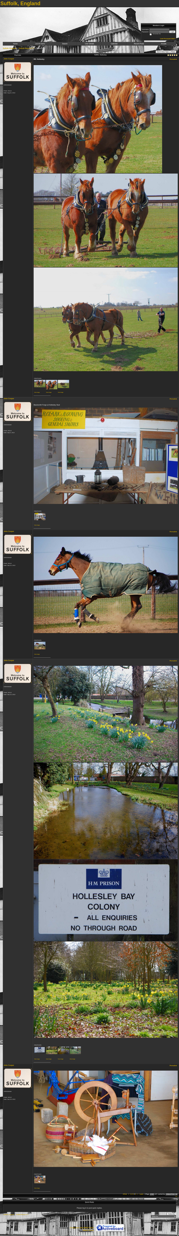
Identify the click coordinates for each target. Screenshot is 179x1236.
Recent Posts (139, 44)
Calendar (114, 44)
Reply (173, 52)
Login (172, 32)
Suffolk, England (9, 48)
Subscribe (171, 1214)
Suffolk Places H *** (26, 48)
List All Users (40, 44)
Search (64, 44)
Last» (142, 1194)
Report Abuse (88, 1230)
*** (176, 1196)
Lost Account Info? (167, 39)
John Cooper (9, 59)
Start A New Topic (163, 52)
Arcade (163, 44)
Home (15, 44)
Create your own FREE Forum (82, 1228)
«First (125, 1194)
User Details (89, 44)
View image (37, 392)
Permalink (173, 59)
